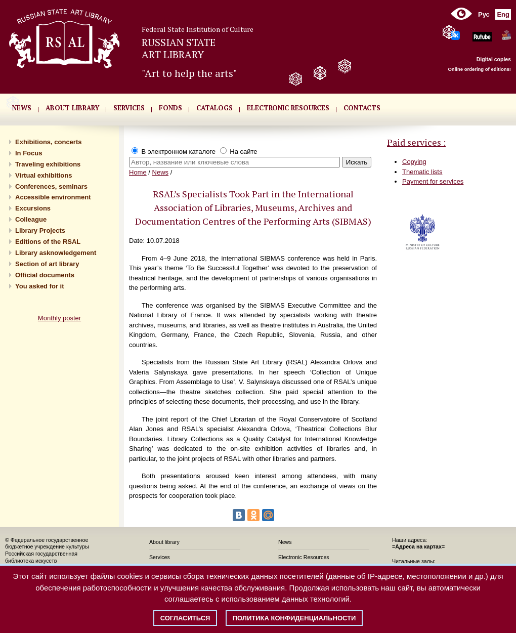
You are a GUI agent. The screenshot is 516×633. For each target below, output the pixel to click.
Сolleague (31, 219)
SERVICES (129, 107)
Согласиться (185, 618)
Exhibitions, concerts (48, 142)
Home (138, 172)
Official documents (44, 275)
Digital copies (494, 59)
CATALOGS (214, 107)
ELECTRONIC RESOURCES (288, 107)
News (160, 172)
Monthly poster (59, 318)
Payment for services (432, 181)
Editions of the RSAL (47, 241)
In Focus (28, 153)
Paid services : (416, 142)
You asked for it (39, 286)
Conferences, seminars (51, 186)
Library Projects (40, 230)
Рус (484, 14)
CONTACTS (361, 107)
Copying (414, 161)
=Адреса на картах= (418, 546)
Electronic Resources (303, 557)
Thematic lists (422, 172)
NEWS (21, 107)
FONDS (170, 107)
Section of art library (47, 264)
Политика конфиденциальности (294, 618)
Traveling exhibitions (47, 164)
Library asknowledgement (55, 253)
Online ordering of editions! (479, 69)
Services (159, 557)
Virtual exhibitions (43, 175)
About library (72, 107)
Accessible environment (53, 197)
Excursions (33, 208)
